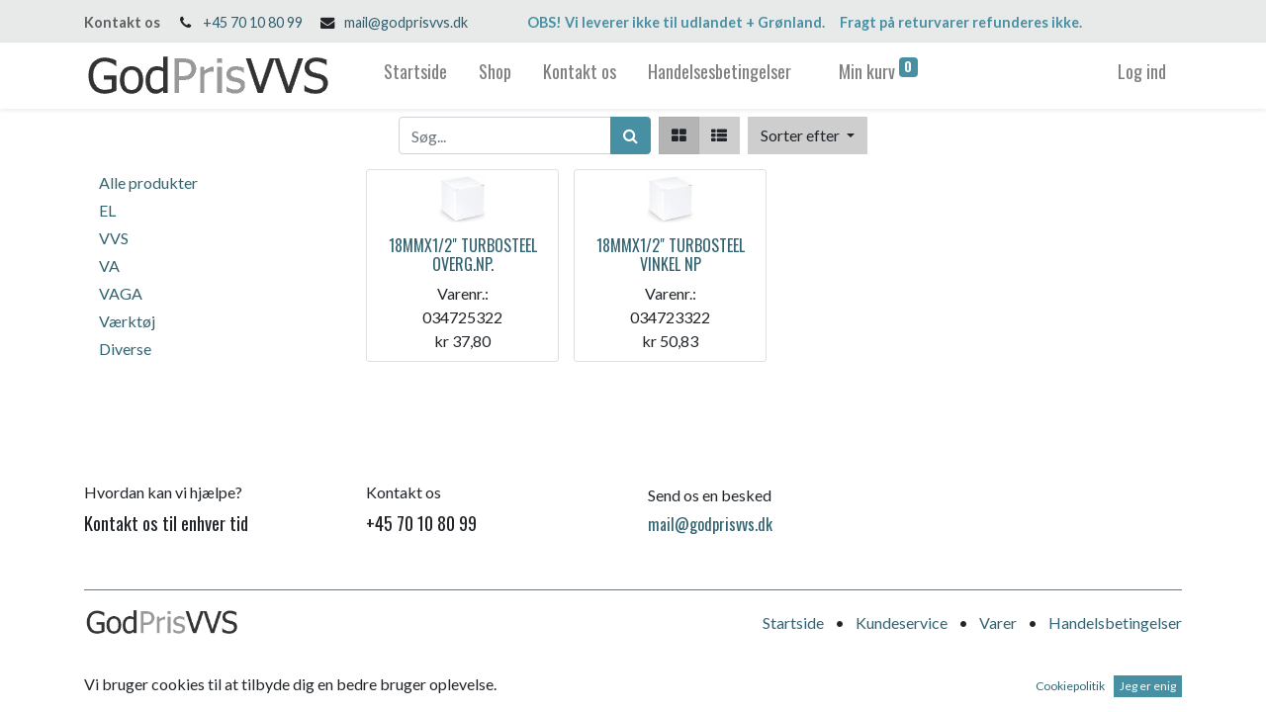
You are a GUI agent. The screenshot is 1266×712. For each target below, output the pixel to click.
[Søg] (630, 135)
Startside (793, 622)
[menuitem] (415, 76)
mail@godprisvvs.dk (406, 22)
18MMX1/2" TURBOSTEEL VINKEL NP (670, 254)
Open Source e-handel (1108, 682)
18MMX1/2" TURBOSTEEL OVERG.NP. (463, 254)
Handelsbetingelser (1115, 622)
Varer (998, 622)
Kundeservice (902, 622)
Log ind (1142, 71)
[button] (807, 135)
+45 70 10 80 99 (253, 22)
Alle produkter (148, 182)
